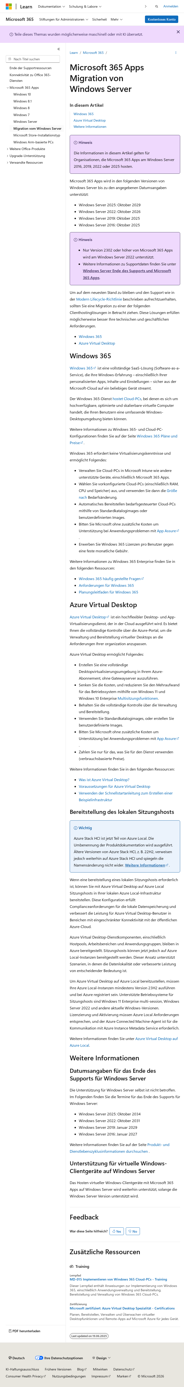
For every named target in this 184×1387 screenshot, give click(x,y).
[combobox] (33, 59)
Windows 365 (84, 114)
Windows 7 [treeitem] (21, 114)
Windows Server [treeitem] (25, 121)
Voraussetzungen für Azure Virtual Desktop (114, 786)
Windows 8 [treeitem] (21, 108)
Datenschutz (122, 1369)
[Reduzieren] (59, 49)
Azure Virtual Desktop (90, 120)
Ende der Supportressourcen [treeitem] (31, 68)
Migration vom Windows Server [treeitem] (37, 128)
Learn (74, 52)
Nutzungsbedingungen (69, 1376)
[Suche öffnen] (156, 6)
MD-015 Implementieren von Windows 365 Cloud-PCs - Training (118, 1279)
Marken (122, 1376)
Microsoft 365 (93, 52)
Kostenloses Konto (162, 19)
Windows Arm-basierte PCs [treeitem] (33, 142)
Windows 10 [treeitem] (22, 94)
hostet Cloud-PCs (127, 398)
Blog (80, 1369)
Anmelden (170, 6)
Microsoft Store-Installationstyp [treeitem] (36, 135)
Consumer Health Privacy (24, 1376)
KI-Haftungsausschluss (22, 1369)
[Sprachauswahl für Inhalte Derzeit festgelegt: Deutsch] (17, 1358)
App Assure (166, 530)
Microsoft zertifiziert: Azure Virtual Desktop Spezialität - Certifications (122, 1308)
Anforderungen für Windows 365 (106, 585)
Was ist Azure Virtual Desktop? (104, 779)
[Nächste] (146, 6)
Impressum (100, 1376)
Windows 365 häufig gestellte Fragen (110, 578)
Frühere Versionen (58, 1369)
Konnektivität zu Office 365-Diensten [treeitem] (30, 78)
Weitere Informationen (90, 126)
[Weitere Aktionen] (176, 53)
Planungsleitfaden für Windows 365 (108, 591)
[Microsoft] (9, 6)
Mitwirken (100, 1369)
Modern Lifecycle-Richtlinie (99, 299)
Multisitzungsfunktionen (138, 698)
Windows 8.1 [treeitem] (22, 101)
